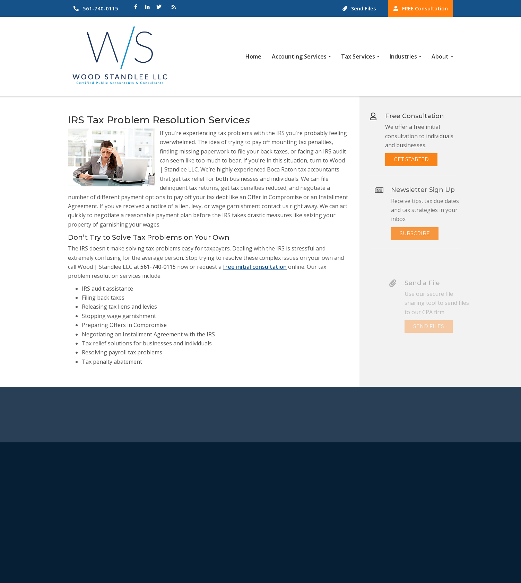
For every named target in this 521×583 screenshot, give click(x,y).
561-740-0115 (95, 8)
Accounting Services (299, 56)
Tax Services (358, 56)
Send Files (359, 8)
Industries (403, 56)
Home (253, 56)
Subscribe (423, 233)
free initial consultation (254, 267)
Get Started (414, 156)
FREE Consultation (420, 8)
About (440, 56)
